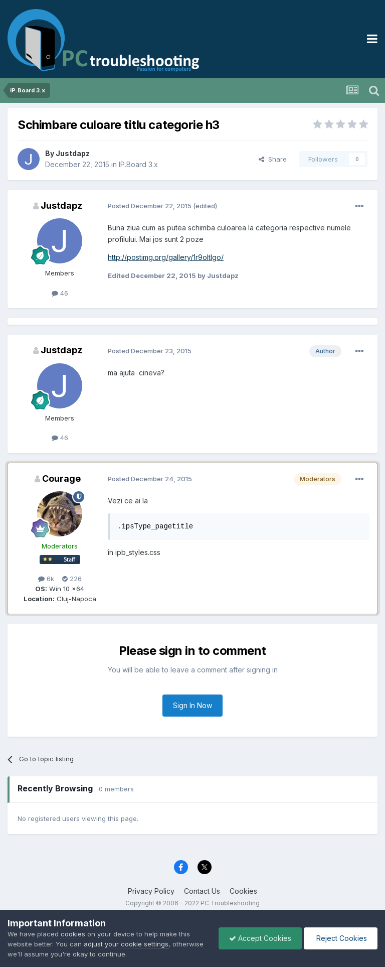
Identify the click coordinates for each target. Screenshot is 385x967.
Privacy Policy (151, 891)
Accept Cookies (260, 938)
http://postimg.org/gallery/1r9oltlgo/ (166, 257)
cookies (73, 934)
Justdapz (73, 153)
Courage (61, 478)
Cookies (243, 891)
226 (72, 579)
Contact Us (202, 891)
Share (273, 159)
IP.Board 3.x (138, 164)
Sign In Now (192, 705)
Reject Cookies (340, 938)
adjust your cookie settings (126, 944)
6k (46, 579)
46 (60, 293)
